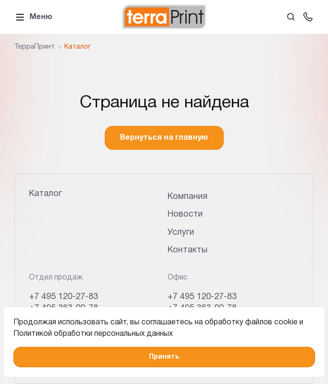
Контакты (188, 250)
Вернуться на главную (164, 138)
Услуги (181, 232)
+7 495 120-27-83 (63, 297)
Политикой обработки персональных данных (93, 334)
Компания (188, 197)
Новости (185, 214)
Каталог (45, 194)
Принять (164, 357)
